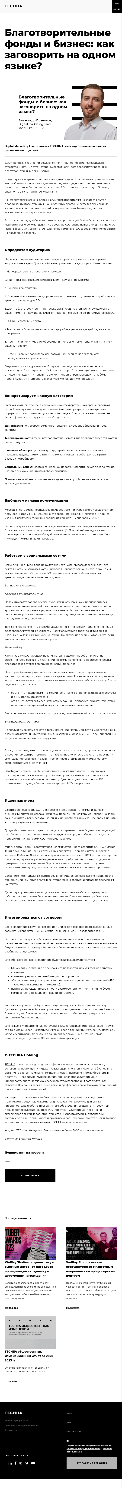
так (83, 771)
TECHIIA (10, 1064)
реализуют (48, 162)
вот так (89, 729)
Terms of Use (11, 1430)
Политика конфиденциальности (21, 1425)
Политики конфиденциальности (83, 1448)
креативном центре (20, 754)
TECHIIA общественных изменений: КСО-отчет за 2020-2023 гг (29, 1356)
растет (57, 166)
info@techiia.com (17, 1455)
